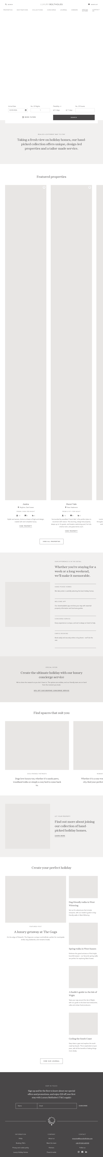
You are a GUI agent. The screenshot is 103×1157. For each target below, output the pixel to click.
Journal (63, 12)
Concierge (51, 12)
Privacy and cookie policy (20, 1149)
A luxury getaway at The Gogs (35, 934)
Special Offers (85, 12)
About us (51, 1140)
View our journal (51, 1063)
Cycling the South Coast (80, 1040)
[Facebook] (82, 1154)
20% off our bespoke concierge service (51, 692)
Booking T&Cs (20, 1145)
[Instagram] (78, 1154)
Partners (51, 1149)
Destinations (22, 12)
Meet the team (51, 1145)
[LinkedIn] (86, 1154)
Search (74, 119)
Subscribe (83, 1107)
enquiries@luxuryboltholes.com (82, 1140)
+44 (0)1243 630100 (82, 1145)
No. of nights (35, 108)
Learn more (60, 837)
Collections (37, 12)
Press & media (51, 1154)
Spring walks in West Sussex (82, 950)
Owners (74, 12)
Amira (26, 505)
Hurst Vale (71, 505)
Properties (8, 12)
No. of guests (80, 108)
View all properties (51, 543)
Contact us (96, 12)
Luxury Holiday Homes (20, 1154)
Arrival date (12, 108)
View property (25, 528)
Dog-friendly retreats (37, 775)
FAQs (20, 1140)
